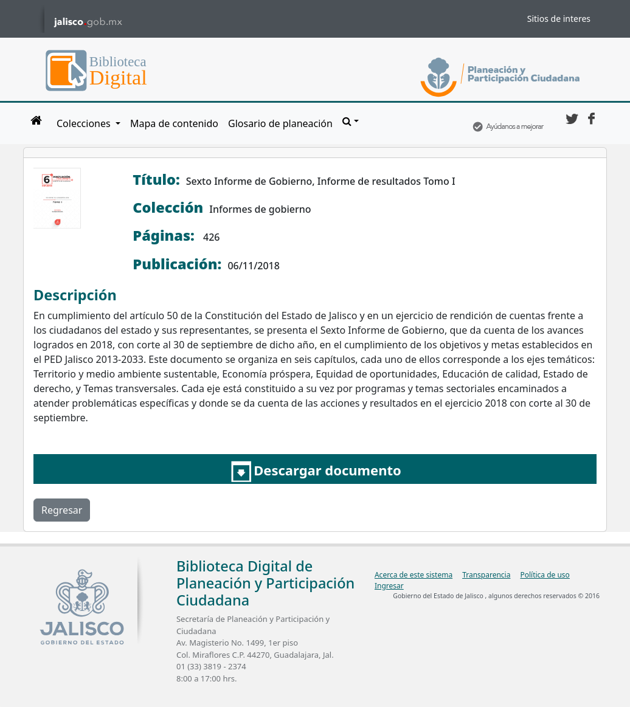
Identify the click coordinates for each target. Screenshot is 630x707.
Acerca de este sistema (413, 575)
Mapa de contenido (174, 123)
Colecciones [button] (85, 123)
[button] (351, 121)
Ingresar (389, 586)
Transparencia (486, 575)
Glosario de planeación (280, 123)
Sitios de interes (558, 18)
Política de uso (544, 575)
